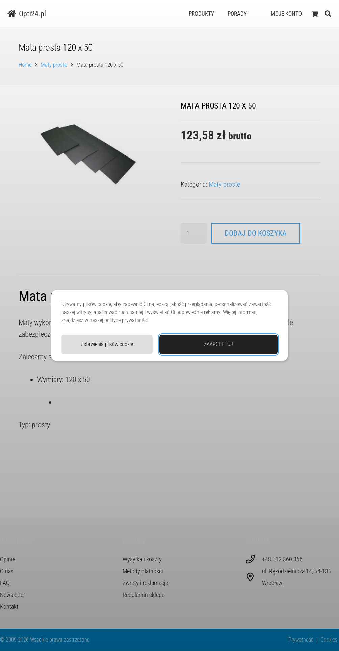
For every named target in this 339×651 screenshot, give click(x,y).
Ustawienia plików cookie (107, 344)
